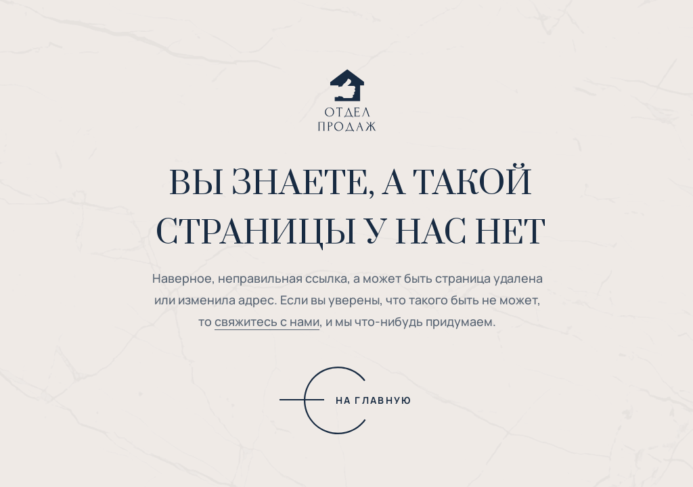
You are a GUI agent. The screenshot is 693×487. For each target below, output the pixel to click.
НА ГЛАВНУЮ (374, 400)
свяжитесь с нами (267, 321)
